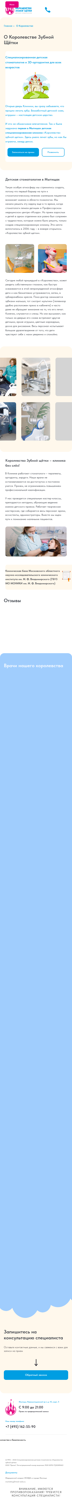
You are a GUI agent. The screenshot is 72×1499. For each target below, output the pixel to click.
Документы (11, 1472)
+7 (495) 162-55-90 (20, 1427)
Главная (8, 25)
